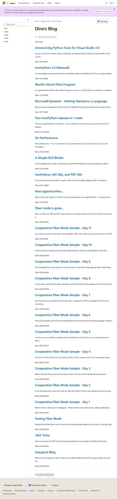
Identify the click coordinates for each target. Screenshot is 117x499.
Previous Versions (21, 490)
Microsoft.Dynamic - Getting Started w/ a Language (71, 101)
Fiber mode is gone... (49, 208)
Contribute (41, 490)
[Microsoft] (4, 3)
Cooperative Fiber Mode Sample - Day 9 (62, 261)
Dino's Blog (56, 21)
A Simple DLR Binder (49, 158)
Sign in (111, 3)
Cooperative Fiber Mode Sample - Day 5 (62, 331)
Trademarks (95, 490)
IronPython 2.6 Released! (52, 67)
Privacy (49, 490)
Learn (37, 21)
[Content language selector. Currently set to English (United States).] (13, 485)
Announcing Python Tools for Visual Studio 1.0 (67, 48)
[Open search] (106, 3)
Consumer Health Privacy (65, 490)
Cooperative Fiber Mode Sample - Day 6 (62, 315)
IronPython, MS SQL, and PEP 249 (58, 174)
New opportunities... (49, 191)
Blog (31, 490)
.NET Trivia (42, 435)
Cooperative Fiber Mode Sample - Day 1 (62, 402)
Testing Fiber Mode (48, 418)
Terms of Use (83, 490)
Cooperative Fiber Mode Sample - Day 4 (62, 351)
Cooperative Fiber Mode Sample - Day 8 (62, 278)
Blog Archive (45, 21)
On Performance (46, 138)
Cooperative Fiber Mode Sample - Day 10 (63, 245)
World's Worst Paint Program (55, 84)
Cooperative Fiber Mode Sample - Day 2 (62, 385)
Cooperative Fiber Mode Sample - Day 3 (62, 368)
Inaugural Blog (45, 452)
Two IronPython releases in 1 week (58, 118)
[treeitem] (16, 28)
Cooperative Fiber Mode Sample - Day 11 (63, 228)
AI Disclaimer (7, 490)
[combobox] (16, 24)
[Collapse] (28, 19)
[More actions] (111, 21)
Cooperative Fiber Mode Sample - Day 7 (62, 295)
